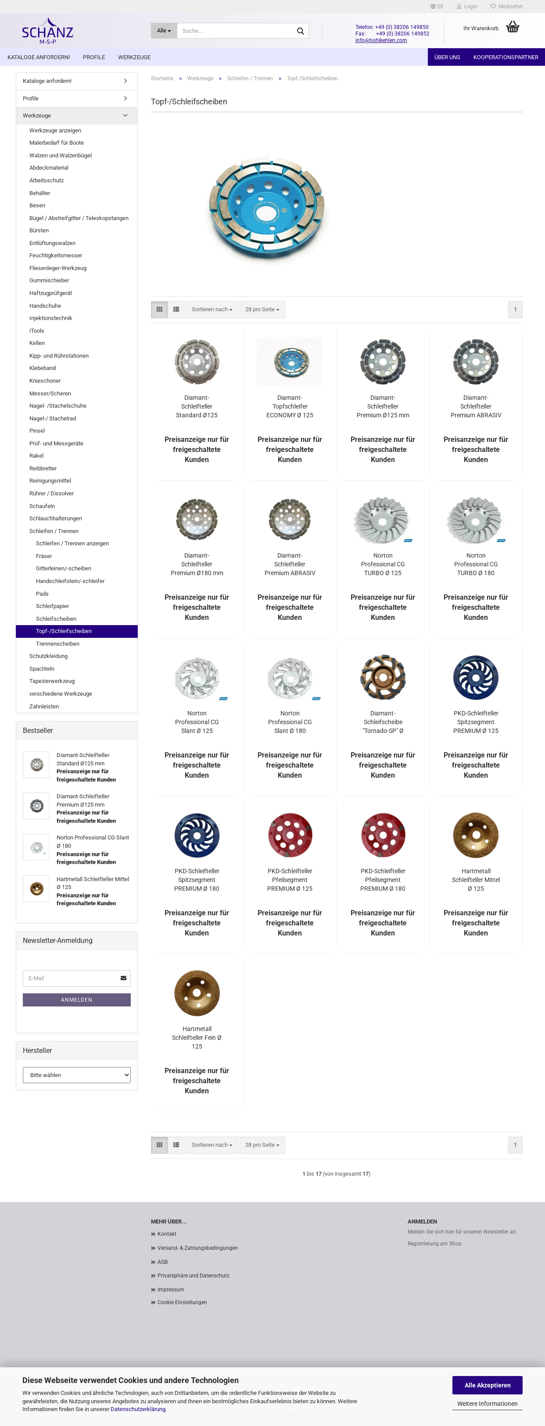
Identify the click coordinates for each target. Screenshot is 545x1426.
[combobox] (212, 309)
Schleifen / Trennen (54, 531)
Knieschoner (45, 380)
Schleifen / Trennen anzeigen (72, 543)
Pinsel (37, 430)
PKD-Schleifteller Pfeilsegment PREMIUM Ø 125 (289, 880)
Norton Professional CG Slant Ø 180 (290, 722)
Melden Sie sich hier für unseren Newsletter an (462, 1232)
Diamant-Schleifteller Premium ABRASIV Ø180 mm (290, 564)
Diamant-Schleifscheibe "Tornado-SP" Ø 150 (383, 722)
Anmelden (77, 1000)
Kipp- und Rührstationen (59, 355)
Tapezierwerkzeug (52, 681)
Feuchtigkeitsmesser (55, 255)
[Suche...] (164, 31)
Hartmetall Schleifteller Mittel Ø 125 (476, 880)
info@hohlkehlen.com (381, 40)
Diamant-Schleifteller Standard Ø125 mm (197, 407)
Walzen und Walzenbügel (60, 155)
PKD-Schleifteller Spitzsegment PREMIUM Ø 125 (475, 722)
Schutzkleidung (48, 656)
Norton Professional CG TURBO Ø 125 (383, 564)
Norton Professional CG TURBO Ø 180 (476, 564)
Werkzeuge (134, 57)
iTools (36, 330)
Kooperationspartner (505, 57)
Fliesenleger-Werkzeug (57, 268)
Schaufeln (42, 506)
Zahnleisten (44, 706)
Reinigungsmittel (50, 480)
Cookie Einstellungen (182, 1302)
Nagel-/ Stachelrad (52, 418)
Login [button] (467, 7)
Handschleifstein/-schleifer (70, 581)
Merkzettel (507, 7)
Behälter (39, 193)
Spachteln (41, 668)
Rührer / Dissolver (51, 493)
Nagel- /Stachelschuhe (57, 405)
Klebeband (42, 368)
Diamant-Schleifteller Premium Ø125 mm (383, 406)
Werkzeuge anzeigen (55, 130)
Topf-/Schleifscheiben (64, 631)
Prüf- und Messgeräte (56, 443)
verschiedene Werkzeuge (60, 693)
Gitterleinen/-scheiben (63, 568)
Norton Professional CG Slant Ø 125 (197, 722)
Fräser (44, 556)
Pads (42, 593)
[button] (437, 6)
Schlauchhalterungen (55, 518)
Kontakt (167, 1234)
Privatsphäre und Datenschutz (193, 1276)
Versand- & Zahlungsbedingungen (198, 1248)
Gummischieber (49, 280)
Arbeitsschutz (46, 180)
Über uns (447, 57)
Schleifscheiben (56, 618)
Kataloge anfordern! (38, 57)
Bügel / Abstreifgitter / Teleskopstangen (79, 218)
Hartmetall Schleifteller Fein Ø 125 (197, 1037)
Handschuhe (45, 305)
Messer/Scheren (50, 393)
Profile (94, 57)
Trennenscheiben (57, 643)
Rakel (36, 455)
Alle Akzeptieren (488, 1385)
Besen (37, 205)
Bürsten (39, 230)
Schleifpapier (52, 606)
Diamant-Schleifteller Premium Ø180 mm (197, 564)
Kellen (37, 343)
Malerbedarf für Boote (56, 142)
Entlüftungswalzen (52, 243)
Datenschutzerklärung (138, 1409)
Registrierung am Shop (435, 1244)
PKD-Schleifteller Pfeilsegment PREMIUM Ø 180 (382, 880)
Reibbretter (43, 468)
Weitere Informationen (487, 1403)
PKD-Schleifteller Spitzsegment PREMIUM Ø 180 (196, 880)
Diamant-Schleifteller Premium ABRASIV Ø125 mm (476, 407)
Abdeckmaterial (48, 167)
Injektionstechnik (50, 318)
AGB (163, 1262)
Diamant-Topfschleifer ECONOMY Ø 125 (289, 406)
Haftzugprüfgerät (50, 293)
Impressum (171, 1290)
